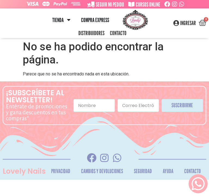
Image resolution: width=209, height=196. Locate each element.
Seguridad (143, 171)
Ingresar (188, 23)
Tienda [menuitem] (58, 20)
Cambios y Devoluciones (102, 171)
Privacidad (60, 171)
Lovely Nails (24, 171)
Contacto (118, 33)
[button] (68, 20)
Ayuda (168, 171)
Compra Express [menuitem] (95, 20)
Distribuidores (91, 33)
